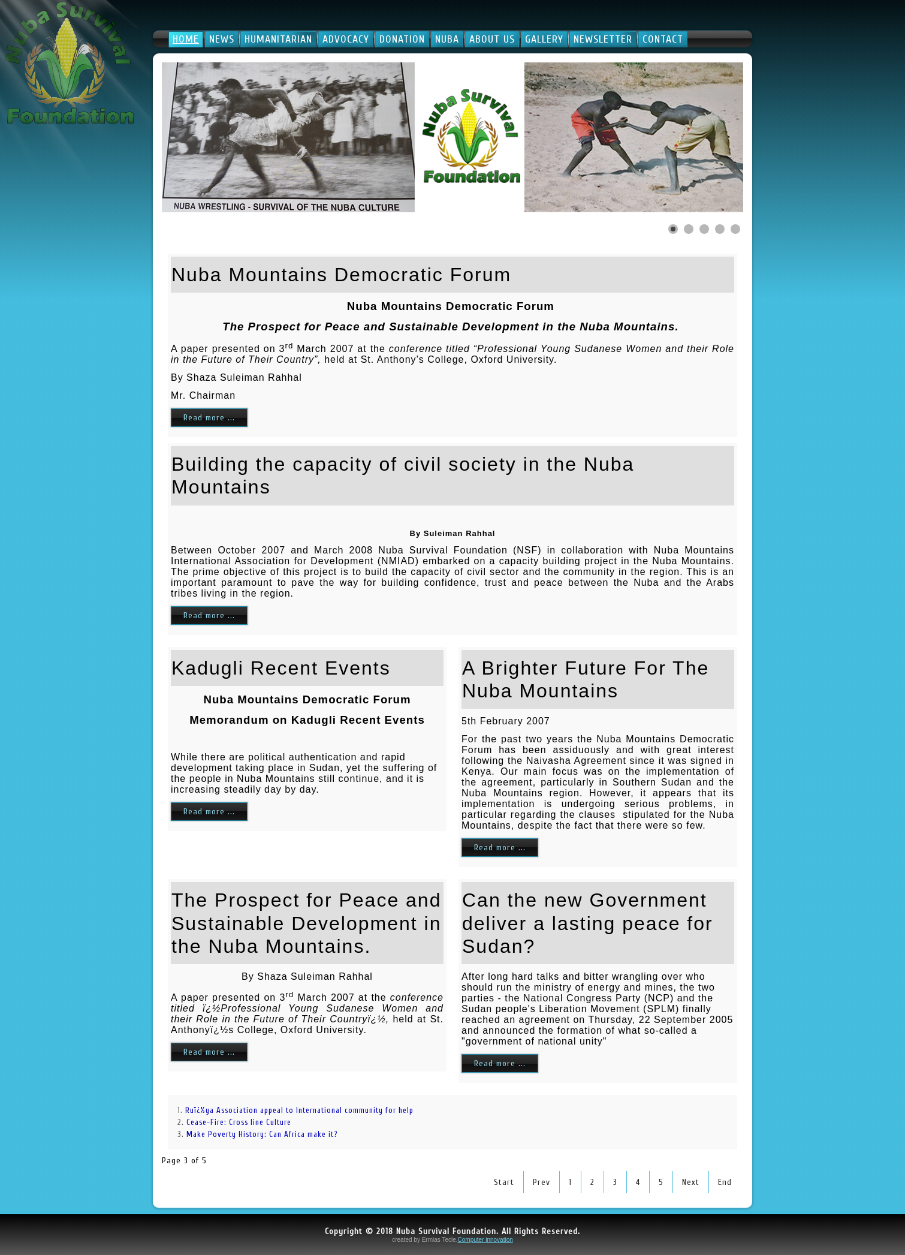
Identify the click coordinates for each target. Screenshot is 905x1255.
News (221, 39)
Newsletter (603, 39)
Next (690, 1182)
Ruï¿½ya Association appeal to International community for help (300, 1110)
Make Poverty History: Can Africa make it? (261, 1134)
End (725, 1182)
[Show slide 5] (735, 229)
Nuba (447, 39)
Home (186, 39)
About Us (492, 39)
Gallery (544, 39)
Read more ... (209, 418)
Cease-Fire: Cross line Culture (238, 1122)
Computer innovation (485, 1239)
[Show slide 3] (704, 229)
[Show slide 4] (720, 229)
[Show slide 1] (673, 229)
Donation (402, 39)
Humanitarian (278, 39)
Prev (541, 1182)
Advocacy (345, 39)
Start (504, 1182)
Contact (662, 39)
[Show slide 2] (688, 229)
